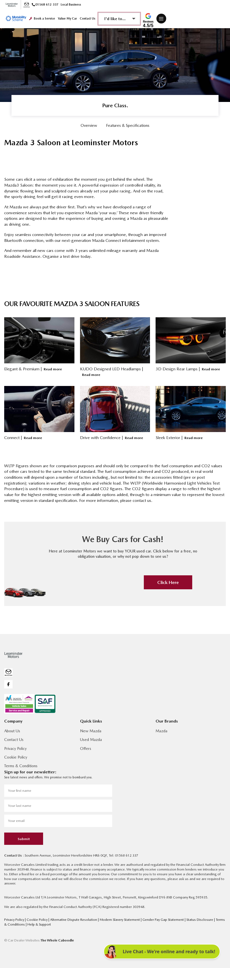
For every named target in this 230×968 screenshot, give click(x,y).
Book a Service (42, 18)
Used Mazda (91, 739)
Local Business (71, 4)
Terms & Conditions (20, 766)
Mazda (161, 731)
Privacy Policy (15, 748)
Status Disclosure (200, 919)
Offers (85, 748)
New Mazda (90, 731)
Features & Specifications (127, 125)
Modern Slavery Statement (120, 919)
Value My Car (67, 18)
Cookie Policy (15, 757)
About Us (12, 731)
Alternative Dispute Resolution (74, 919)
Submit (24, 839)
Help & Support (39, 924)
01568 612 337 (45, 4)
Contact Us (87, 18)
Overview (89, 125)
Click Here (168, 582)
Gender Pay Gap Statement (163, 919)
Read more (53, 369)
